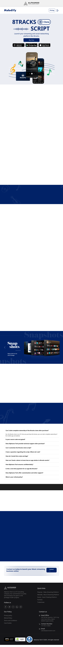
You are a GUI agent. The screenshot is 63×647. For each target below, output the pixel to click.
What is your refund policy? (14, 477)
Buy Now (31, 40)
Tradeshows (40, 602)
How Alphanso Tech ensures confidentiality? (19, 464)
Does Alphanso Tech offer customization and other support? (24, 473)
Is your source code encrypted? (15, 439)
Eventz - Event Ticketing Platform (47, 597)
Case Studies (8, 623)
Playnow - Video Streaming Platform (48, 592)
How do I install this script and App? (17, 456)
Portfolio (39, 600)
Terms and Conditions (10, 620)
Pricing (52, 10)
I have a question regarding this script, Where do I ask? (23, 452)
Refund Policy (8, 618)
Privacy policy (8, 615)
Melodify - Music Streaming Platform (48, 595)
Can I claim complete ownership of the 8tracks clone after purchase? (27, 430)
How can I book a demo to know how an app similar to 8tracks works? (27, 460)
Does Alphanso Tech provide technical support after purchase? (25, 443)
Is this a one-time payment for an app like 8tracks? (21, 469)
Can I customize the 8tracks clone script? (18, 448)
